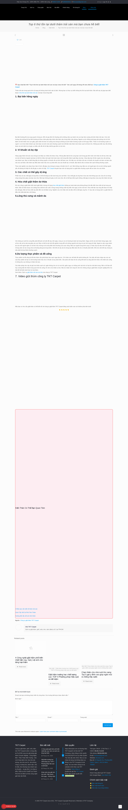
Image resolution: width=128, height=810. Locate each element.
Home (37, 28)
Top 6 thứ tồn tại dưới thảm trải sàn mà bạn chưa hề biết (75, 28)
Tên (17, 717)
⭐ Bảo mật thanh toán (97, 785)
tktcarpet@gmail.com (100, 755)
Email (50, 717)
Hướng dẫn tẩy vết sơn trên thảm (25, 616)
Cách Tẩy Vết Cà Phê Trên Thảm (25, 612)
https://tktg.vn (76, 769)
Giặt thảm (52, 28)
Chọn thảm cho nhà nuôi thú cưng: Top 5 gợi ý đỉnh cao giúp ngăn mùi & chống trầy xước (97, 674)
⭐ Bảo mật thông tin (96, 783)
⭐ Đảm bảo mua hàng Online (99, 788)
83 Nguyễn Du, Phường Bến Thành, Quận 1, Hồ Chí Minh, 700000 (101, 762)
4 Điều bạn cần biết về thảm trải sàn (26, 609)
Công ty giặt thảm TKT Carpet (29, 620)
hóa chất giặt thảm (58, 185)
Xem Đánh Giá (106, 775)
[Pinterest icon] (106, 2)
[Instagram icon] (108, 2)
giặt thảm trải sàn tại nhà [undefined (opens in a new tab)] (34, 272)
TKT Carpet (79, 771)
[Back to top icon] (120, 806)
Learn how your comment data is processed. (53, 731)
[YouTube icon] (102, 2)
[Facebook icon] (98, 2)
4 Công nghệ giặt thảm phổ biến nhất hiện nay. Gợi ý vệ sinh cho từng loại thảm (29, 660)
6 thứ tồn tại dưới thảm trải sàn (28, 93)
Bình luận (18, 699)
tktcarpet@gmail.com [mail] (79, 2)
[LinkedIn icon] (104, 2)
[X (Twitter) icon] (100, 2)
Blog (44, 28)
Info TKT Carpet (30, 627)
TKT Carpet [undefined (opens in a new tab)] (50, 168)
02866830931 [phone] (66, 2)
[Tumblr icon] (110, 2)
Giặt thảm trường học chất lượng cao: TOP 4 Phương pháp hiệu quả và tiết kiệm (63, 676)
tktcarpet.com (100, 758)
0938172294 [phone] (56, 2)
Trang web (83, 717)
